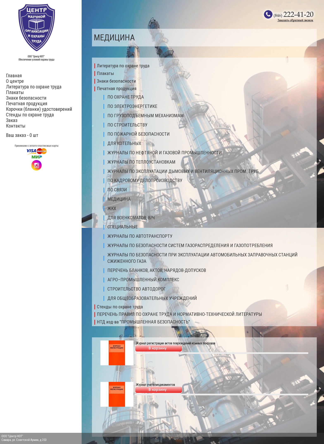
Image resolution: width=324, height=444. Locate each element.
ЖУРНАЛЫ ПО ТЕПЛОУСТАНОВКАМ (141, 162)
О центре (15, 81)
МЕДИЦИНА (119, 199)
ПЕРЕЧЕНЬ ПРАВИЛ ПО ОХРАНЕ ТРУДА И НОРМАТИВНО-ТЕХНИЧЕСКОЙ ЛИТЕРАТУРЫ (179, 314)
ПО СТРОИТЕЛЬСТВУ (127, 125)
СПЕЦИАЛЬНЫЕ (122, 226)
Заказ (11, 120)
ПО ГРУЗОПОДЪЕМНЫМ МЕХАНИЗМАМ (145, 115)
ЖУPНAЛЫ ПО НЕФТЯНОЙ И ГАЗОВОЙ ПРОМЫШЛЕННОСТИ (164, 152)
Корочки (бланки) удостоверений (39, 109)
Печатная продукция (26, 103)
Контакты (15, 126)
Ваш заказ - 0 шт (22, 135)
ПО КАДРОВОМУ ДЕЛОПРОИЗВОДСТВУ (144, 180)
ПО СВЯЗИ (117, 189)
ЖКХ (111, 208)
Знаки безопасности (26, 98)
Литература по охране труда (34, 87)
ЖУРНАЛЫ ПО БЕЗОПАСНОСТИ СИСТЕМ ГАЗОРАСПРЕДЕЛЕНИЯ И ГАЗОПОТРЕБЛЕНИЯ (190, 245)
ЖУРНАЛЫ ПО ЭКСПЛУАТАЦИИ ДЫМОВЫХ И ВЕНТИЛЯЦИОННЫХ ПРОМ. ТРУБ (183, 171)
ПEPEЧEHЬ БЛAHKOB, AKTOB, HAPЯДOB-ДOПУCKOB (156, 270)
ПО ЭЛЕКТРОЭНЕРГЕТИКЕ (132, 106)
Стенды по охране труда (30, 115)
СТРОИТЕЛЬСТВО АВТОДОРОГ (136, 289)
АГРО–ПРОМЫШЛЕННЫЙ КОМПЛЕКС (143, 279)
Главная (14, 75)
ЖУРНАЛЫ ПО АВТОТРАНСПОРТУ (139, 236)
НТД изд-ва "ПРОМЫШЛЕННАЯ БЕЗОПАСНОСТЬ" (143, 322)
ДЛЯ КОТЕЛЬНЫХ (124, 143)
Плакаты (15, 92)
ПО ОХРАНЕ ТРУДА (125, 97)
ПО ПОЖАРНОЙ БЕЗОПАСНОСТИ (138, 134)
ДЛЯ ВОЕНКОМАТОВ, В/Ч (131, 217)
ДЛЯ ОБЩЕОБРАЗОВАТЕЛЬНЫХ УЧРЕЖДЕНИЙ (152, 298)
